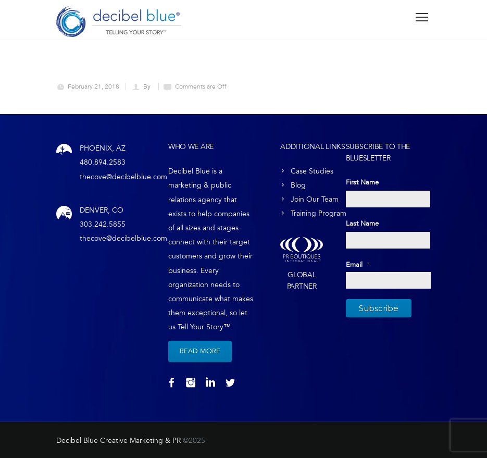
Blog (298, 185)
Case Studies (312, 171)
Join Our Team (315, 199)
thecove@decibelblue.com (123, 176)
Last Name (362, 223)
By (147, 86)
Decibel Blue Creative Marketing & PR (118, 440)
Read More (200, 351)
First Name (362, 182)
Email (358, 265)
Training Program (318, 213)
